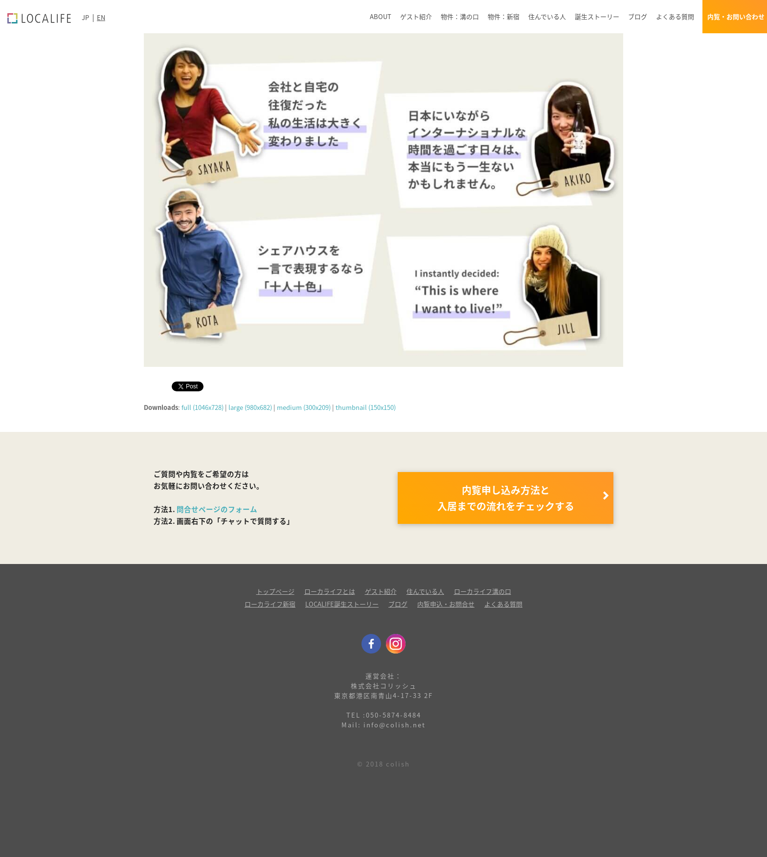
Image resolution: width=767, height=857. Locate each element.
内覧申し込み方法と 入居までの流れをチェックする (505, 498)
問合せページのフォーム (217, 509)
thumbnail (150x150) (366, 407)
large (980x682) (250, 407)
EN (101, 17)
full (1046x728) (202, 407)
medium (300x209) (304, 407)
